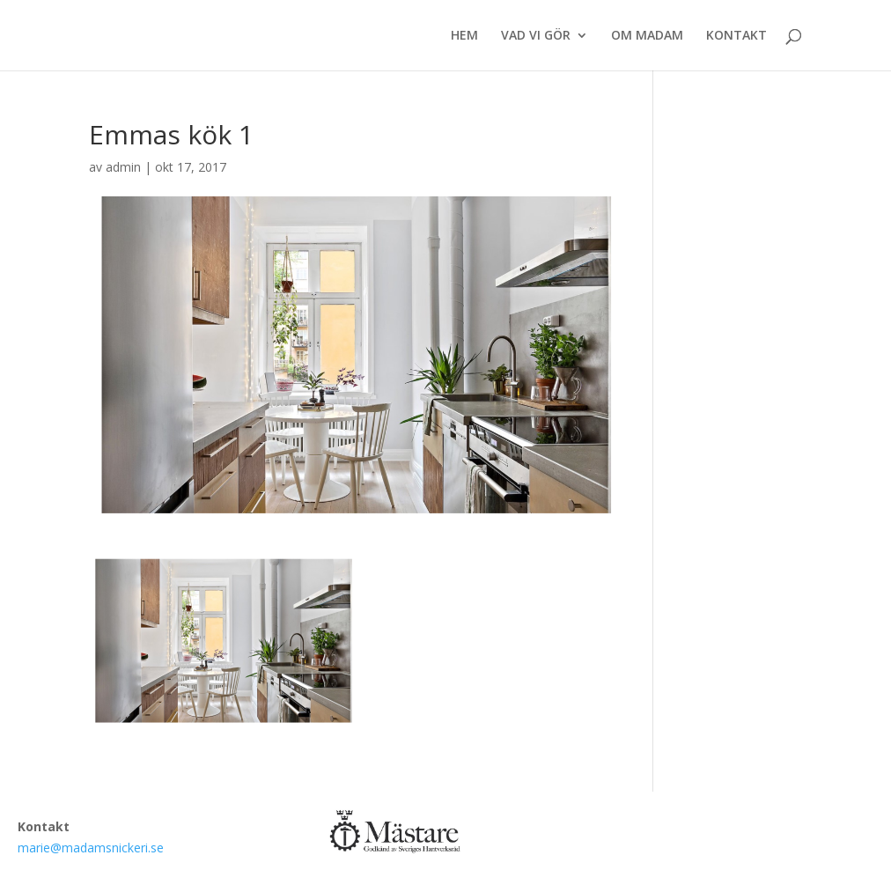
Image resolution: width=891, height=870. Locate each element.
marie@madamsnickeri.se (91, 847)
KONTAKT (736, 36)
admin (123, 167)
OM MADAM (647, 36)
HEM (464, 36)
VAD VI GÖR (536, 36)
